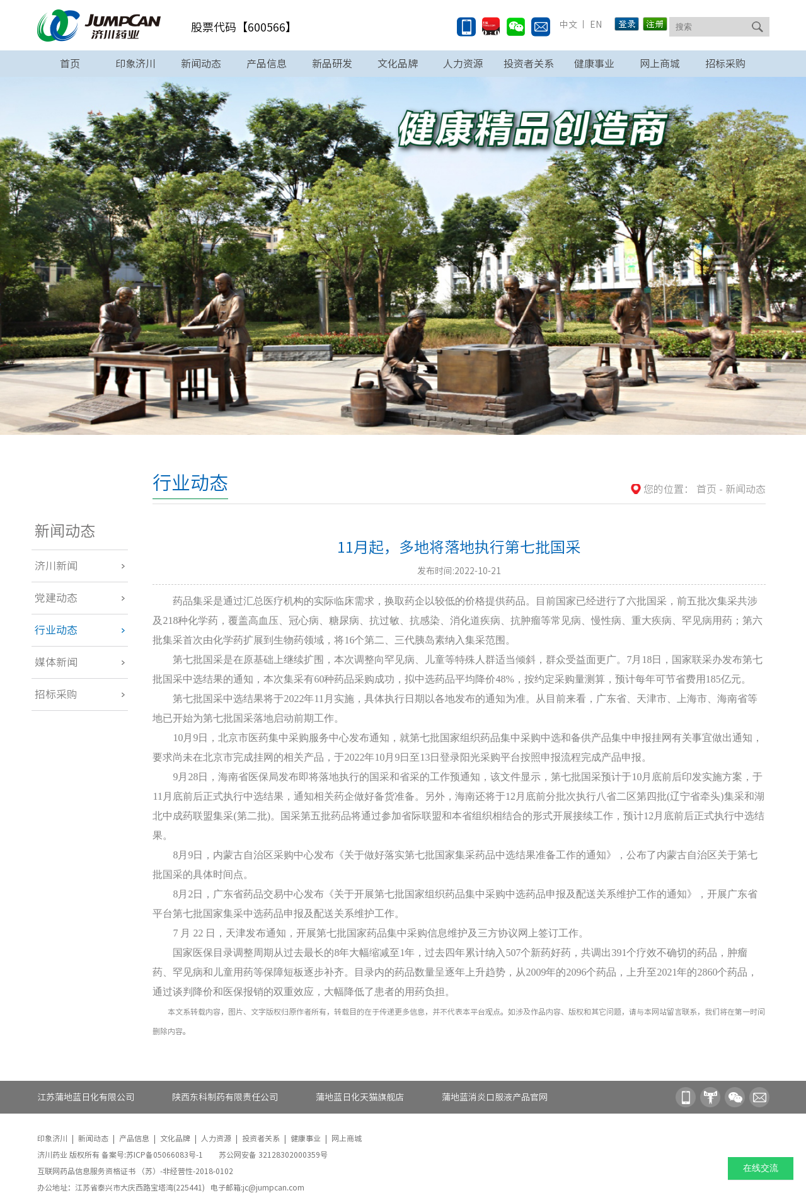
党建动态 (56, 597)
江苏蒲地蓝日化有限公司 (85, 1097)
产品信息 (266, 64)
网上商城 (660, 64)
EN (595, 24)
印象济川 (135, 64)
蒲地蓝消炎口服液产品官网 (495, 1097)
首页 (70, 64)
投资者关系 (529, 64)
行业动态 (56, 630)
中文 (568, 24)
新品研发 (332, 64)
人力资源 (463, 64)
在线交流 (760, 1168)
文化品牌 (397, 64)
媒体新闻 (56, 662)
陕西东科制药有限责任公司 (225, 1097)
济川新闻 (56, 565)
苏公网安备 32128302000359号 (273, 1154)
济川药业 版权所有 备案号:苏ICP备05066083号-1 (121, 1154)
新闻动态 (201, 64)
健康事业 (594, 64)
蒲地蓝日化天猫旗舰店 (360, 1097)
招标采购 (725, 64)
